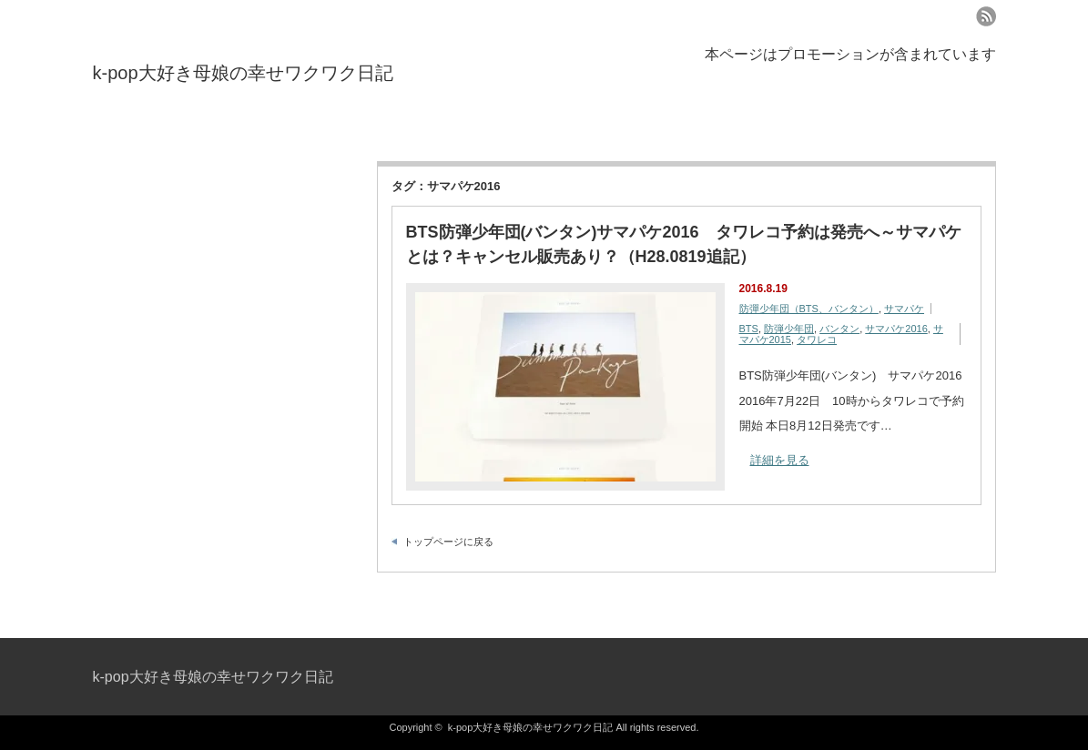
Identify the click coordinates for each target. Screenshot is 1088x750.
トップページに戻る (448, 541)
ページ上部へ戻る (1072, 599)
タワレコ (817, 339)
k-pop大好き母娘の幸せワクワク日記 (243, 73)
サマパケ (904, 308)
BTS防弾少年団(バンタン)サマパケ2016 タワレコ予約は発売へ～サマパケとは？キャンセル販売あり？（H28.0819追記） (683, 244)
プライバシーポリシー (152, 130)
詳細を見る (779, 460)
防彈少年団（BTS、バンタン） (809, 308)
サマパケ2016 (896, 328)
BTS (748, 328)
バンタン (839, 328)
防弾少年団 (789, 328)
